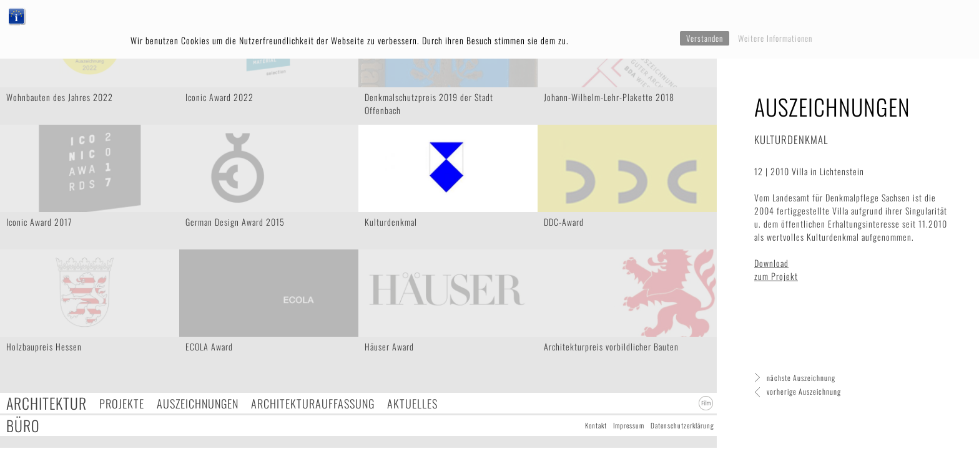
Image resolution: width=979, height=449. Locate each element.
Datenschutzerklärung (682, 425)
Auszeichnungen (198, 403)
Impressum (628, 425)
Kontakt (596, 425)
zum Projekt (776, 275)
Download (771, 262)
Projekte (121, 403)
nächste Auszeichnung (801, 377)
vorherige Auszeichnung (804, 391)
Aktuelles (412, 403)
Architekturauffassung (313, 403)
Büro (23, 425)
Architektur (46, 403)
